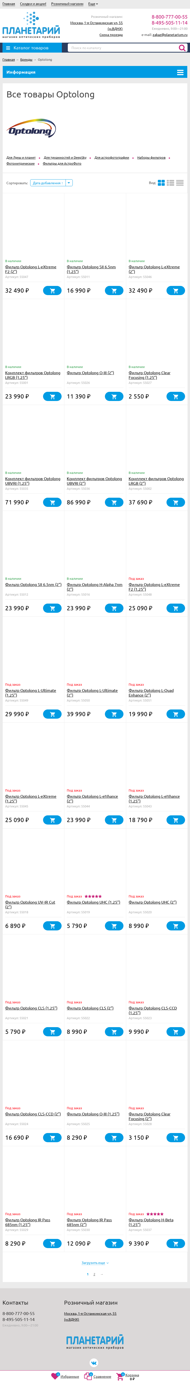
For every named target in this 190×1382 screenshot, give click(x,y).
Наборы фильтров (151, 157)
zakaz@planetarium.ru (170, 34)
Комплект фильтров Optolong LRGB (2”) (156, 481)
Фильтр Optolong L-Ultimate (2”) (92, 692)
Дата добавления (48, 183)
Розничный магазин (67, 3)
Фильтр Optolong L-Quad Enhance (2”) (151, 692)
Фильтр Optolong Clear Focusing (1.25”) (149, 375)
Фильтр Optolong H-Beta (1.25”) (151, 1222)
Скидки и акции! (33, 3)
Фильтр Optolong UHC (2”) (153, 901)
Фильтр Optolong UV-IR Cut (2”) (30, 904)
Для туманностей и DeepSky (65, 157)
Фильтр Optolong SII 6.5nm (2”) (33, 584)
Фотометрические (20, 163)
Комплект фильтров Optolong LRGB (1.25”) (32, 375)
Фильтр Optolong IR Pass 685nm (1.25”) (27, 1222)
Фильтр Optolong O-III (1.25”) (93, 1113)
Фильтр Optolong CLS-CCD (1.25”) (153, 1010)
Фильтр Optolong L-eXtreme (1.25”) (30, 798)
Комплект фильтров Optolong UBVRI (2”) (94, 481)
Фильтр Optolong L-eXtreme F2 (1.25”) (154, 586)
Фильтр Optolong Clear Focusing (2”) (149, 1116)
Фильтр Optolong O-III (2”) (90, 372)
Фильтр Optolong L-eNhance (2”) (92, 798)
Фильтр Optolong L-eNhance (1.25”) (154, 798)
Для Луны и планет (21, 157)
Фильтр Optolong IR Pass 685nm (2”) (89, 1222)
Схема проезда (111, 34)
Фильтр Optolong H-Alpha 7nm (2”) (94, 586)
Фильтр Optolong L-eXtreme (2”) (154, 269)
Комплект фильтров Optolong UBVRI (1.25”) (32, 481)
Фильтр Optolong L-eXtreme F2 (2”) (30, 269)
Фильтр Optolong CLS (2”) (90, 1007)
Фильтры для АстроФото (62, 163)
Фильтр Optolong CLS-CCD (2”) (33, 1113)
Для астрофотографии (112, 157)
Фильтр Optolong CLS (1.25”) (31, 1007)
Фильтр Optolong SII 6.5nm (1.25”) (91, 269)
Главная (8, 3)
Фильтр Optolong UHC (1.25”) (93, 901)
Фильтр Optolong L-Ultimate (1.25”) (30, 692)
